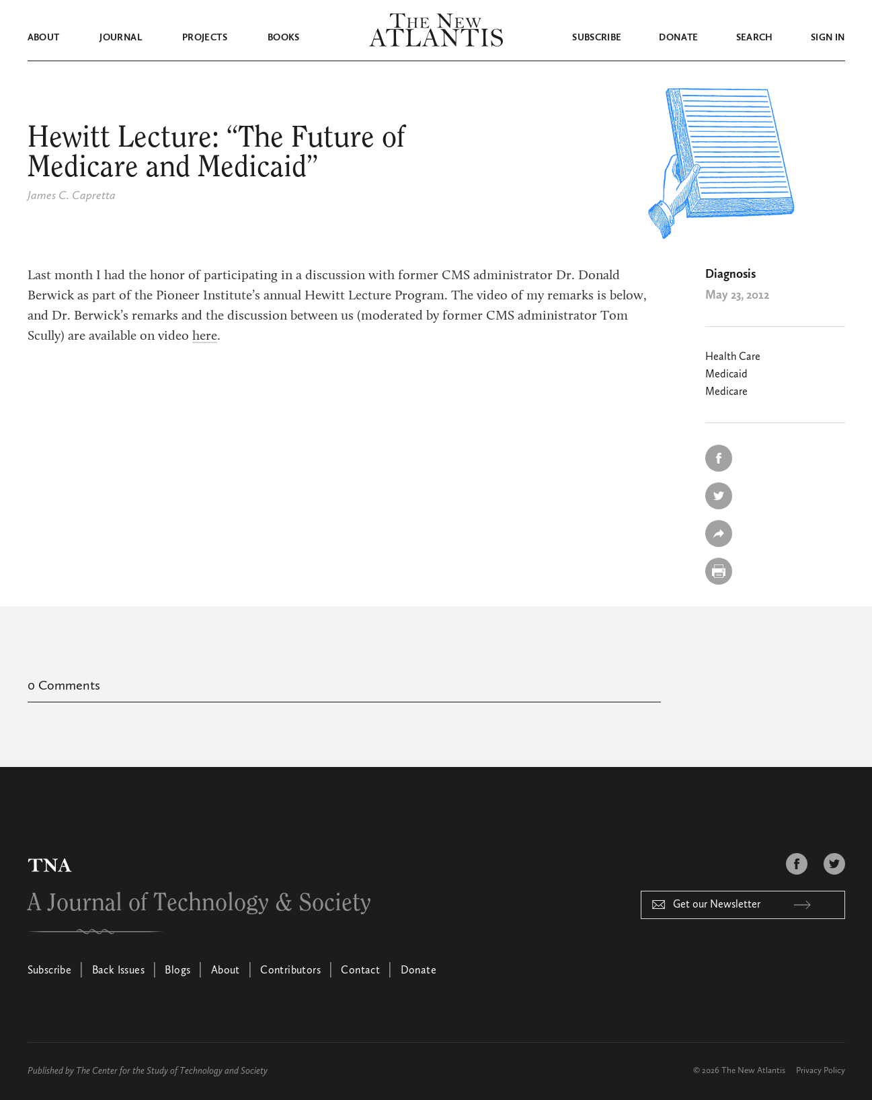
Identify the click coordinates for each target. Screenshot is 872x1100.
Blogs (177, 970)
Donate (678, 37)
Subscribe (596, 37)
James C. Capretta (72, 196)
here (204, 336)
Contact (360, 970)
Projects (204, 37)
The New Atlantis (753, 1070)
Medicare (726, 392)
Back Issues (118, 970)
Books (284, 37)
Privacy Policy (820, 1070)
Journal (120, 37)
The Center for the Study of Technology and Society (172, 1071)
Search (754, 37)
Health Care (732, 357)
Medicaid (726, 374)
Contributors (290, 970)
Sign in (827, 37)
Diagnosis (730, 274)
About (44, 37)
